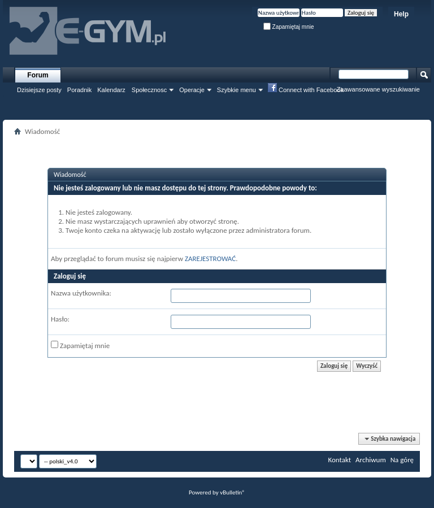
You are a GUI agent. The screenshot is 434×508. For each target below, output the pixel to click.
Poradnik (79, 89)
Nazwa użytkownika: (81, 293)
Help (401, 14)
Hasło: (60, 319)
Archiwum (370, 459)
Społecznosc (149, 89)
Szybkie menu (236, 89)
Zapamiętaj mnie (288, 27)
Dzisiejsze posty (39, 89)
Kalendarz (111, 89)
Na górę (402, 459)
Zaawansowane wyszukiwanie (378, 89)
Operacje (192, 89)
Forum (37, 75)
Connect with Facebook (306, 89)
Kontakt (339, 459)
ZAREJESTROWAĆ (210, 258)
